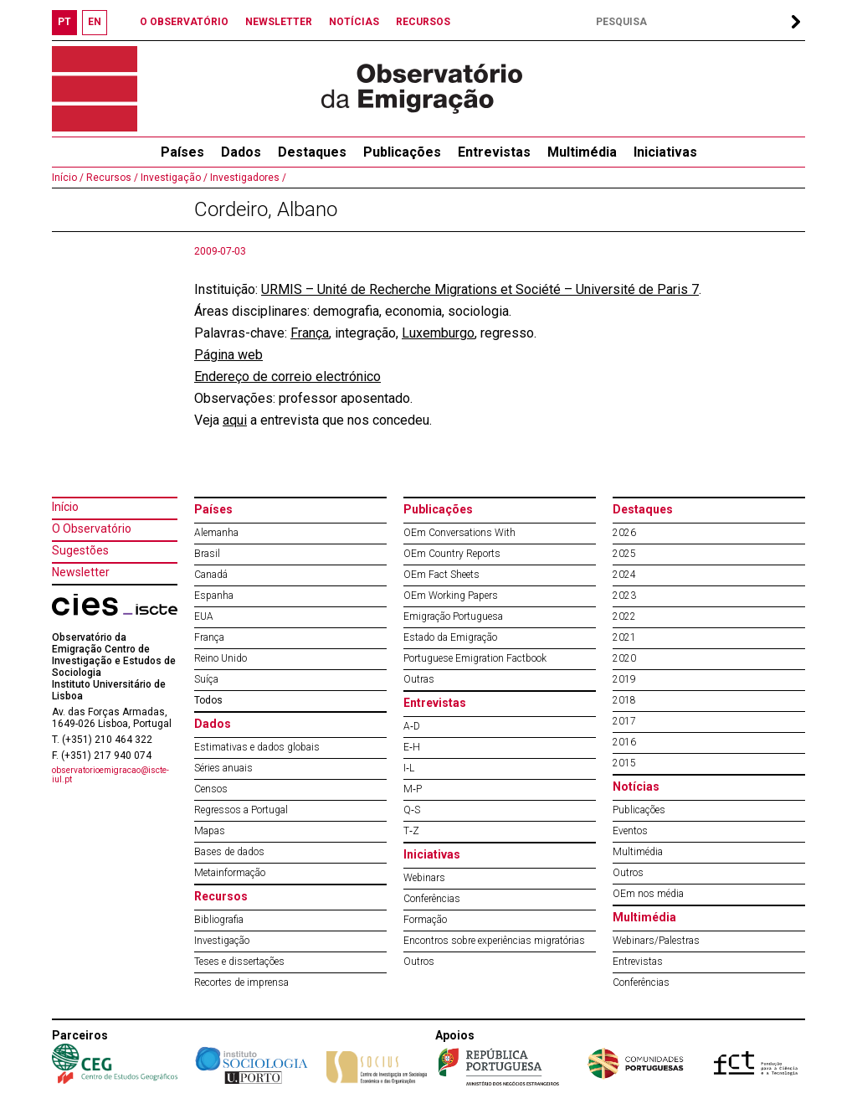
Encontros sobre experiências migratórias (494, 940)
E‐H (411, 747)
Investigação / (173, 177)
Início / (68, 177)
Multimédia (582, 152)
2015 (624, 763)
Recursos (221, 896)
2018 (624, 700)
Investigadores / (247, 177)
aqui (235, 420)
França (309, 333)
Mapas (209, 831)
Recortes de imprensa (241, 982)
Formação (425, 920)
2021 (624, 637)
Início (65, 506)
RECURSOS (423, 22)
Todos (208, 700)
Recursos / (111, 177)
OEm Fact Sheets (441, 574)
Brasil (207, 554)
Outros (418, 961)
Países (213, 509)
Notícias (636, 786)
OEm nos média (648, 894)
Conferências (431, 899)
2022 (624, 616)
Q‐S (411, 810)
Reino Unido (220, 658)
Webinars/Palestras (656, 940)
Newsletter (81, 572)
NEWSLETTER (278, 22)
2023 (624, 595)
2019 (624, 679)
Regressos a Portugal (241, 810)
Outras (418, 679)
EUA (203, 616)
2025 (624, 554)
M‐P (412, 789)
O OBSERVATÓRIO (184, 22)
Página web (228, 355)
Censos (211, 789)
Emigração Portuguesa (453, 616)
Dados (241, 152)
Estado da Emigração (450, 637)
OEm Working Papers (450, 595)
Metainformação (229, 873)
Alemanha (216, 533)
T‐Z (411, 831)
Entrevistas (494, 152)
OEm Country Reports (451, 554)
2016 (624, 742)
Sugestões (80, 550)
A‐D (411, 726)
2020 (624, 658)
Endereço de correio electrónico (287, 376)
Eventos (630, 831)
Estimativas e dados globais (257, 747)
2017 (624, 721)
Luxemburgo (438, 333)
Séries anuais (223, 768)
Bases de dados (229, 852)
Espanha (213, 595)
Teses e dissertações (239, 961)
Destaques (312, 152)
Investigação (221, 940)
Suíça (206, 679)
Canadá (211, 574)
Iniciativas (665, 152)
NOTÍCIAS (354, 22)
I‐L (408, 768)
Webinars (424, 878)
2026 (624, 533)
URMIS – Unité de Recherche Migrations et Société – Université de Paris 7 (480, 289)
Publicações (402, 152)
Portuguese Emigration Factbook (475, 658)
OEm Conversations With (459, 533)
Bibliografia (219, 920)
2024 (624, 574)
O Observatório (91, 528)
